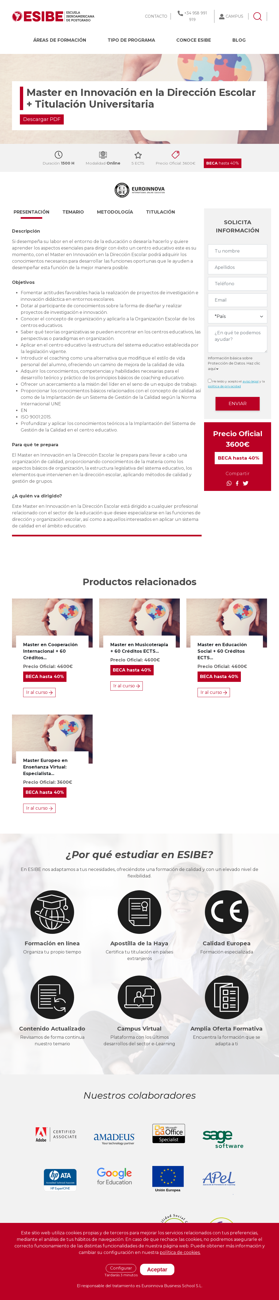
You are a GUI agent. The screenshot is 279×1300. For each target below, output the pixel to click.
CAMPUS (234, 16)
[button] (36, 214)
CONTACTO (156, 16)
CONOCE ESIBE (193, 40)
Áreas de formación (59, 40)
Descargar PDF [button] (41, 119)
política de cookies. (180, 1252)
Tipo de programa (131, 40)
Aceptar (157, 1269)
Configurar (121, 1268)
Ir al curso (39, 692)
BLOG (239, 40)
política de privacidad (224, 386)
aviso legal (250, 381)
